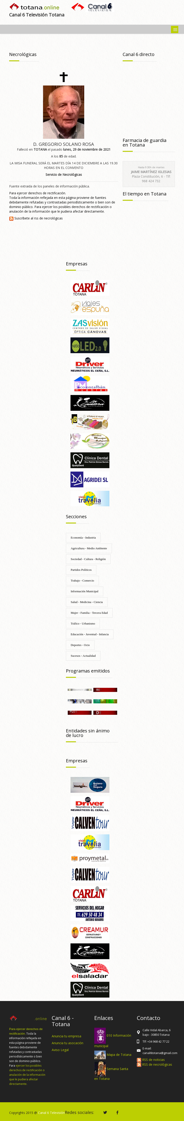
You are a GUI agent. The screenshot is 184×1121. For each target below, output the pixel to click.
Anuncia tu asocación (67, 1043)
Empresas (76, 264)
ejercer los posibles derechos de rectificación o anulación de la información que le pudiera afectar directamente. (27, 1075)
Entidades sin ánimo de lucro (88, 733)
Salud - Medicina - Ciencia (87, 602)
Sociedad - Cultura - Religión (88, 559)
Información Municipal (84, 591)
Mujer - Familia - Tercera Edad (89, 612)
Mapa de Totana (119, 1054)
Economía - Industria (83, 537)
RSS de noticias (151, 1059)
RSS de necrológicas (154, 1064)
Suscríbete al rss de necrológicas (36, 218)
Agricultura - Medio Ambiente (89, 548)
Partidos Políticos (81, 569)
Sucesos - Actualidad (83, 655)
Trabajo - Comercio (82, 580)
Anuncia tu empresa (66, 1036)
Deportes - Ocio (80, 645)
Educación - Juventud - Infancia (90, 634)
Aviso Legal (60, 1050)
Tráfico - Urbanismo (83, 623)
